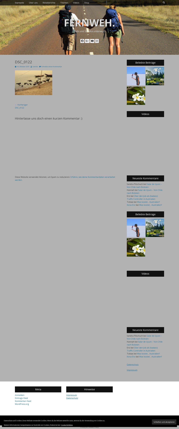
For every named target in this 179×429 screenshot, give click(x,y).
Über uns (33, 2)
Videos (76, 2)
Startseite (19, 2)
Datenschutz (133, 364)
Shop (86, 2)
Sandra (35, 66)
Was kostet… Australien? (148, 202)
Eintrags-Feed (21, 398)
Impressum (132, 370)
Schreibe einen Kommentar (51, 66)
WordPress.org (22, 404)
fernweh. (89, 22)
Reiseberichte (49, 2)
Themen (64, 2)
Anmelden (19, 395)
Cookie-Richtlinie (67, 425)
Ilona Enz (131, 205)
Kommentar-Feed (23, 401)
